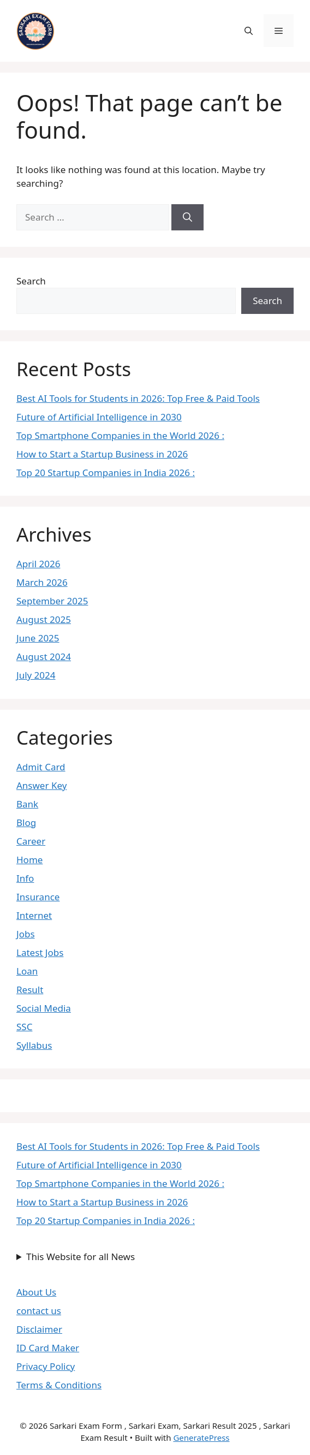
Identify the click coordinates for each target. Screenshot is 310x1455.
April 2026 (38, 563)
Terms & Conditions (59, 1385)
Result (29, 989)
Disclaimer (39, 1329)
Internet (34, 915)
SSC (24, 1026)
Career (30, 841)
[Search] (187, 217)
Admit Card (40, 767)
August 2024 (43, 656)
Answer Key (41, 785)
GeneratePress (201, 1437)
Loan (27, 971)
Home (29, 859)
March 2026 (42, 582)
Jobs (25, 934)
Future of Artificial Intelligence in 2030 (99, 417)
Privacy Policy (45, 1366)
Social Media (43, 1008)
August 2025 (43, 619)
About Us (36, 1292)
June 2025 (37, 638)
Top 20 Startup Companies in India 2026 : (105, 472)
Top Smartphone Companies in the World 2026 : (120, 435)
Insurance (37, 896)
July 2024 (36, 675)
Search (31, 281)
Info (25, 878)
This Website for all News (80, 1256)
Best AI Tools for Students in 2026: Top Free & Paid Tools (138, 398)
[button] (249, 30)
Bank (27, 804)
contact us (38, 1310)
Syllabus (34, 1045)
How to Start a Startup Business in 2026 (102, 454)
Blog (26, 822)
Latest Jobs (39, 952)
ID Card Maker (47, 1347)
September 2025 (52, 601)
